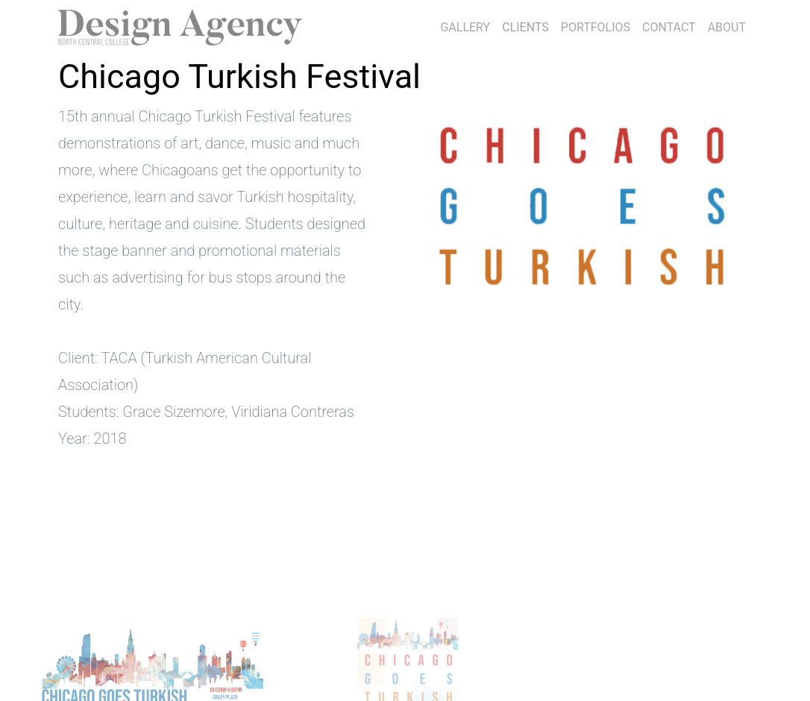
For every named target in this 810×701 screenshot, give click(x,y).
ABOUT (727, 27)
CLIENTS (528, 25)
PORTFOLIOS (595, 27)
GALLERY (465, 27)
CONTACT (669, 27)
